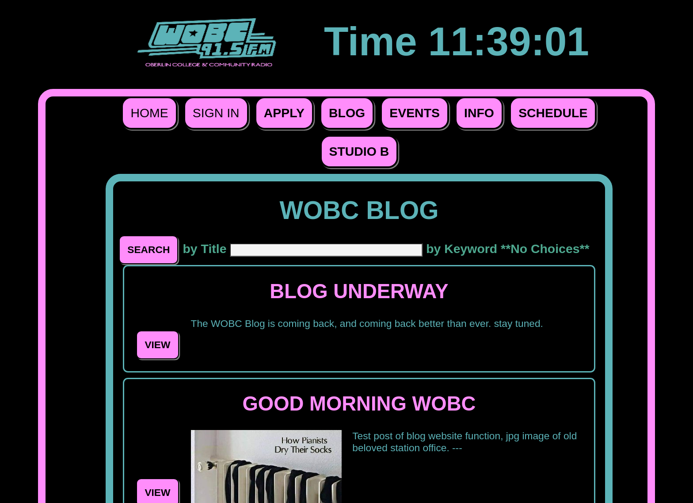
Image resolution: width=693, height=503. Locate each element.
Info (479, 113)
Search (148, 249)
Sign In (216, 113)
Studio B (359, 151)
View (157, 344)
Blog (347, 113)
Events (414, 113)
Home (149, 113)
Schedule (552, 113)
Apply (284, 113)
